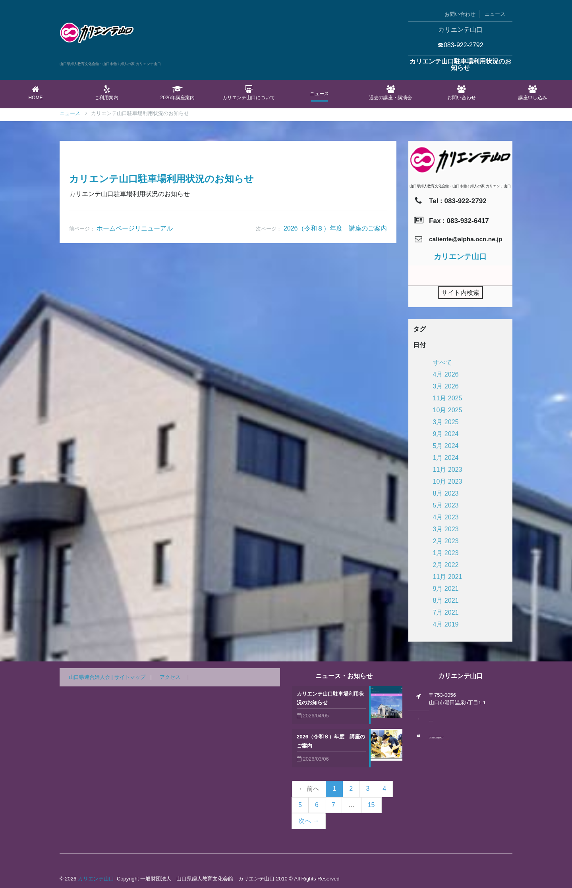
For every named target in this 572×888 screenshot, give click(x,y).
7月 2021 (446, 612)
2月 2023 (446, 541)
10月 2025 (447, 410)
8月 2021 (446, 600)
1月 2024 (446, 457)
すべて (442, 362)
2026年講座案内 (177, 92)
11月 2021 (447, 576)
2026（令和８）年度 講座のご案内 (335, 436)
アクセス (170, 677)
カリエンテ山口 (96, 879)
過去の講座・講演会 (390, 92)
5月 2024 (446, 445)
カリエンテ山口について (248, 92)
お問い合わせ (459, 14)
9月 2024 (446, 434)
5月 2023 (446, 505)
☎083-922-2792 (460, 45)
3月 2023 (446, 529)
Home (35, 92)
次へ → (308, 820)
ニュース (495, 14)
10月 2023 (447, 481)
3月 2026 (446, 386)
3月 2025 (446, 422)
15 (371, 805)
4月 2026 (446, 374)
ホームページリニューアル (135, 436)
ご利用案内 (106, 92)
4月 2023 (446, 517)
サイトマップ (129, 677)
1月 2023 (446, 553)
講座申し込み (532, 92)
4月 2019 (446, 624)
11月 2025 (447, 398)
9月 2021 (446, 588)
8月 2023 (446, 493)
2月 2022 (446, 564)
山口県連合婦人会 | (91, 677)
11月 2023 (447, 469)
